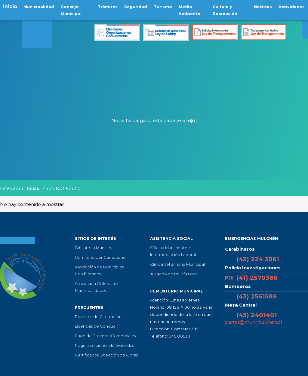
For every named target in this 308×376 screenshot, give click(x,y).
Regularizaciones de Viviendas (104, 345)
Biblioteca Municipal (95, 247)
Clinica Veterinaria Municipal (177, 264)
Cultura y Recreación (224, 10)
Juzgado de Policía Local (174, 273)
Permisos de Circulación (98, 316)
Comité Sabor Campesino (100, 257)
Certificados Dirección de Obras (106, 355)
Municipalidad (38, 6)
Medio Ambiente (188, 10)
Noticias (264, 6)
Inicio (10, 6)
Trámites (108, 6)
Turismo (162, 6)
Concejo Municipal (70, 10)
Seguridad (135, 6)
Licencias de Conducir (96, 326)
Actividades (292, 6)
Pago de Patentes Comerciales (105, 335)
